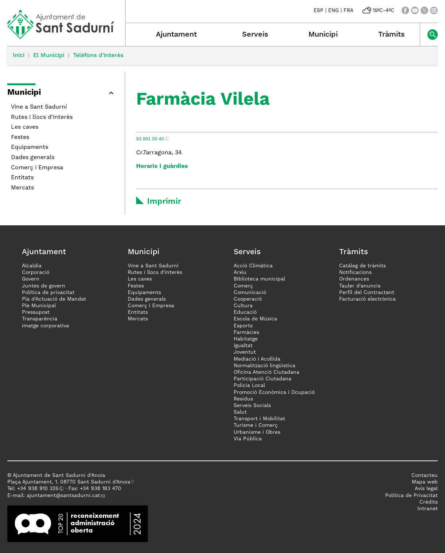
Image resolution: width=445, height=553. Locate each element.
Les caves (24, 127)
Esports (243, 325)
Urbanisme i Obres (257, 432)
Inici (18, 56)
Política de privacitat (48, 292)
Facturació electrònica (367, 299)
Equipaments (29, 147)
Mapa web (425, 482)
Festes (20, 137)
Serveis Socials (252, 405)
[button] (111, 93)
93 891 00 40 (150, 139)
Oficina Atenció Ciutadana (266, 372)
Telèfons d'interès (98, 56)
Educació (245, 312)
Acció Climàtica (253, 265)
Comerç (243, 286)
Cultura (243, 305)
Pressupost (36, 312)
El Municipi (48, 56)
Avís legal (426, 488)
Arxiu (240, 272)
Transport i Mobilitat (259, 418)
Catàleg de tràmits (362, 265)
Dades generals (32, 158)
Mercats (22, 188)
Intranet (427, 508)
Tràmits (391, 34)
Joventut (245, 352)
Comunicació (250, 292)
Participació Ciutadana (262, 378)
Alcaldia (32, 265)
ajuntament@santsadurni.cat (63, 495)
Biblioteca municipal (259, 279)
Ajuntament (176, 34)
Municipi (323, 34)
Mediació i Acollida (257, 359)
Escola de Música (255, 318)
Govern (30, 279)
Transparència (39, 318)
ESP (318, 10)
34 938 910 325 (39, 488)
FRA (348, 10)
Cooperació (248, 299)
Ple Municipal (39, 305)
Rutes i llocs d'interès (42, 117)
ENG (333, 10)
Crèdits (428, 502)
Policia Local (249, 385)
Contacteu (424, 475)
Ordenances (354, 279)
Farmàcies (246, 332)
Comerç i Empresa (37, 168)
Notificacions (355, 272)
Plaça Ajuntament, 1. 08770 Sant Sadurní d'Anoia (68, 482)
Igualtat (243, 345)
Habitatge (246, 339)
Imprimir (164, 202)
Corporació (35, 272)
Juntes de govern (43, 286)
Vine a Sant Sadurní (39, 107)
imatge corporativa (45, 325)
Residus (243, 399)
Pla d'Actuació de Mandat (54, 299)
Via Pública (248, 438)
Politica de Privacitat (411, 495)
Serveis (255, 34)
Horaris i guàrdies (162, 166)
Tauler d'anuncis (359, 286)
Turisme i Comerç (256, 425)
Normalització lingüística (264, 365)
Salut (240, 412)
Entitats (22, 178)
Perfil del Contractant (366, 292)
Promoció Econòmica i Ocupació (274, 392)
